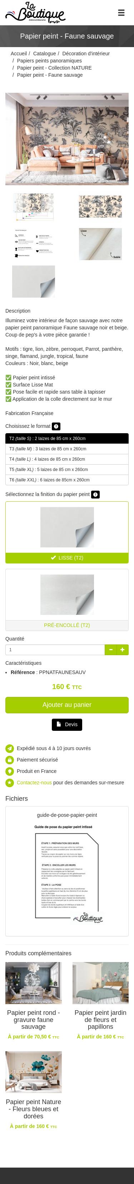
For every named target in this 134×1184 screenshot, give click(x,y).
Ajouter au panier (67, 704)
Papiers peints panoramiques (49, 61)
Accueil (19, 53)
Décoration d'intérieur (86, 53)
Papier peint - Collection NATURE (54, 68)
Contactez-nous (34, 782)
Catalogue (44, 53)
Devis (67, 724)
